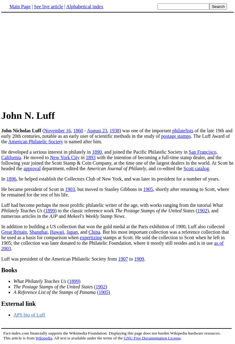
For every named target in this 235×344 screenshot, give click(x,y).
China (94, 232)
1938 (114, 130)
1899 (50, 210)
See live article (48, 6)
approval (32, 168)
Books (9, 270)
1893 (90, 157)
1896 (11, 178)
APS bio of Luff (29, 314)
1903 (70, 189)
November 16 (57, 130)
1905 (148, 189)
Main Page (20, 6)
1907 (123, 259)
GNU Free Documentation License (152, 338)
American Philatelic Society (35, 141)
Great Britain (14, 232)
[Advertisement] (52, 61)
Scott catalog (196, 168)
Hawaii (57, 232)
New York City (65, 157)
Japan (72, 232)
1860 (78, 130)
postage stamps (176, 136)
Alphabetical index (84, 6)
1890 (97, 152)
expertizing (91, 237)
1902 (202, 210)
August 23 (97, 130)
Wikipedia (43, 338)
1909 (139, 259)
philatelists (182, 130)
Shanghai (38, 232)
